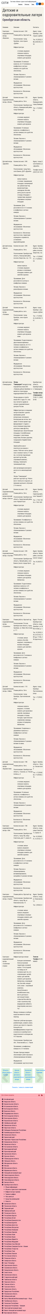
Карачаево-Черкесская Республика (15, 1140)
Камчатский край (9, 1137)
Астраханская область (11, 1106)
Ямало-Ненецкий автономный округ (15, 1310)
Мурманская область (10, 1170)
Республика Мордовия (11, 1242)
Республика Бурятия (10, 1223)
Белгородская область (11, 1109)
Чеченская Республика (11, 1303)
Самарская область (10, 1261)
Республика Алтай (9, 1218)
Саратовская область (10, 1265)
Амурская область (10, 1102)
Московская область (10, 1168)
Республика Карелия (10, 1232)
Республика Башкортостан (12, 1220)
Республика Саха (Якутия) (12, 1244)
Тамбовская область (10, 1280)
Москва (6, 1166)
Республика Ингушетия (11, 1227)
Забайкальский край (10, 1123)
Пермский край (8, 1208)
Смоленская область (10, 1275)
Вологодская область (11, 1118)
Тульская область (9, 1287)
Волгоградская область (11, 1116)
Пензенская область (10, 1206)
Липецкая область (9, 1161)
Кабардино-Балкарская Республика (15, 1130)
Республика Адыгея (10, 1215)
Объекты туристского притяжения (15, 1189)
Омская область (9, 1182)
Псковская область (10, 1213)
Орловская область (10, 1204)
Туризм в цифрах (10, 1194)
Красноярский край (10, 1151)
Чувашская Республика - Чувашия (14, 1306)
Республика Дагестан (11, 1225)
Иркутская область (10, 1128)
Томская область (9, 1284)
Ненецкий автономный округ (13, 1173)
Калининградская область (12, 1132)
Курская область (9, 1156)
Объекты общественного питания (6, 1072)
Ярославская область (10, 1313)
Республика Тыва (9, 1251)
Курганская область (10, 1154)
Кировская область (10, 1144)
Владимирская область (11, 1113)
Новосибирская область (11, 1180)
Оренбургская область (11, 1185)
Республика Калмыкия (11, 1230)
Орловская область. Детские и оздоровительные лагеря (28, 1074)
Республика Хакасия (10, 1253)
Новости (8, 1201)
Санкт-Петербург (9, 1263)
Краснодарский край (10, 1149)
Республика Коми (9, 1234)
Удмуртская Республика (11, 1291)
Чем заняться (9, 1196)
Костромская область (11, 1147)
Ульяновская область (10, 1294)
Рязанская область (10, 1258)
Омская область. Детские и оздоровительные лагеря (17, 1074)
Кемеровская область (11, 1142)
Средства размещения (12, 1199)
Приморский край (9, 1211)
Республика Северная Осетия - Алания (16, 1246)
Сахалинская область (10, 1268)
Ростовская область (10, 1256)
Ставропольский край (10, 1277)
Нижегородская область (11, 1175)
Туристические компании (40, 1071)
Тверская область (9, 1282)
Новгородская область (11, 1178)
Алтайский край (9, 1099)
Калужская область (10, 1135)
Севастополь (8, 1272)
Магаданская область (11, 1163)
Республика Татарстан (11, 1249)
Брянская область (9, 1111)
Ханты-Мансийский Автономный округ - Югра (18, 1298)
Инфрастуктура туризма (12, 1192)
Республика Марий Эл (11, 1239)
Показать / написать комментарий (22, 1087)
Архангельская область (11, 1104)
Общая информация (11, 1187)
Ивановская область (10, 1125)
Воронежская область (11, 1121)
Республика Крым (9, 1237)
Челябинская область (10, 1301)
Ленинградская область (11, 1159)
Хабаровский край (9, 1296)
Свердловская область (11, 1270)
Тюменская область (10, 1289)
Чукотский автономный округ (13, 1308)
